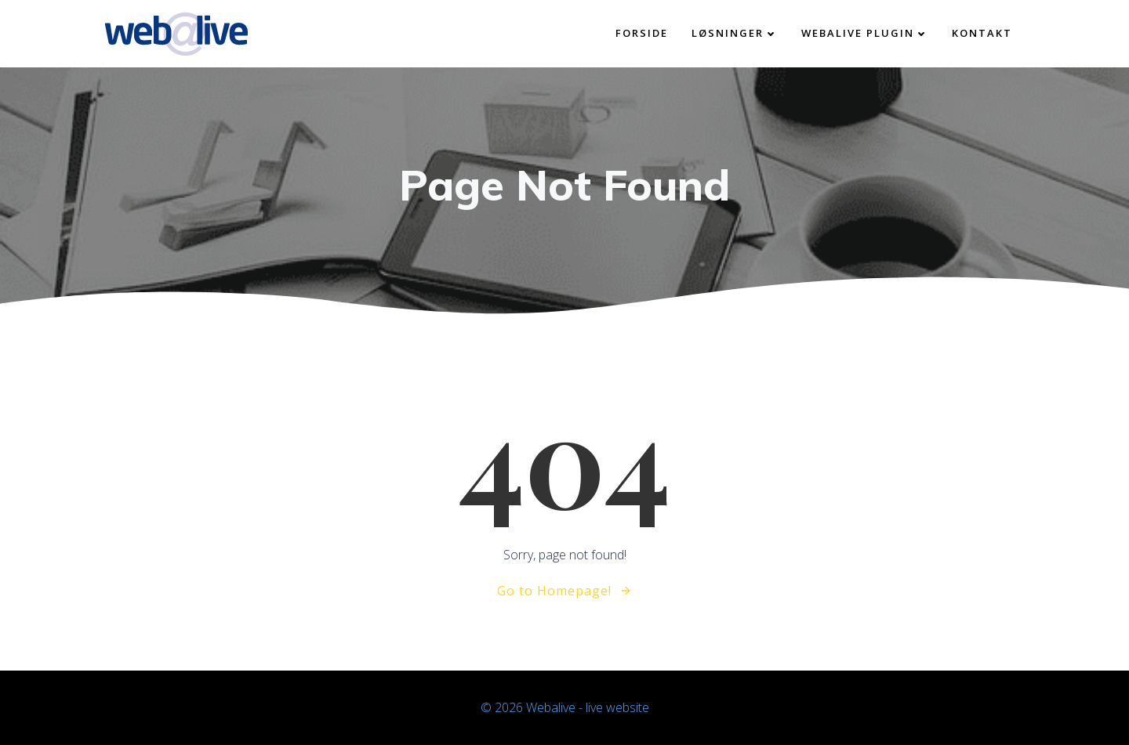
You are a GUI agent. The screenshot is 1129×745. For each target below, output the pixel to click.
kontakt (982, 33)
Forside (641, 33)
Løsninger (735, 33)
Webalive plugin (864, 33)
